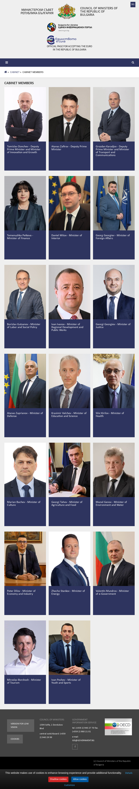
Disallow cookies (58, 779)
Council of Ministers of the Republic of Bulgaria (99, 11)
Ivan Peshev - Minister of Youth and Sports (66, 681)
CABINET (15, 72)
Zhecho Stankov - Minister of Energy (68, 592)
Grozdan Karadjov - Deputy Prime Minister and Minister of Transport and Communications (112, 151)
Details (128, 773)
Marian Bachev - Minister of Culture (23, 504)
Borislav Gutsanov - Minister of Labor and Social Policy (23, 326)
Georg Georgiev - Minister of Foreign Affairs (113, 237)
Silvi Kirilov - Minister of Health (110, 415)
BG (132, 4)
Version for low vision (20, 726)
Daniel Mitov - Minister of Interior (66, 237)
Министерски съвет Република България (37, 11)
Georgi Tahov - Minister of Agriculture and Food (66, 504)
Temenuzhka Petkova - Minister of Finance (20, 237)
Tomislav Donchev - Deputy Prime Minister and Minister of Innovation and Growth (24, 149)
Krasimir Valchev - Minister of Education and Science (69, 415)
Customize (69, 785)
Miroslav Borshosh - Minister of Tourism (24, 681)
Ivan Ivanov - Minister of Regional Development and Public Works (67, 327)
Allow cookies (80, 779)
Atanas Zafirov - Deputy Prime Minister (69, 148)
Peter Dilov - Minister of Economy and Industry (21, 592)
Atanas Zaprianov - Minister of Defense (25, 415)
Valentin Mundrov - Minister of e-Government (112, 592)
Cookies (15, 739)
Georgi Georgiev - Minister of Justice (113, 326)
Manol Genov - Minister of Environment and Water (111, 504)
